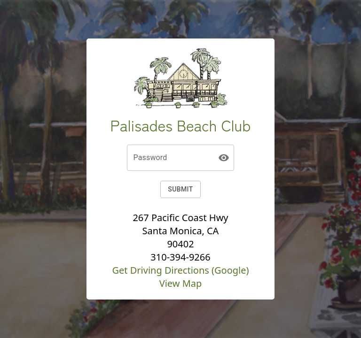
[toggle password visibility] (223, 157)
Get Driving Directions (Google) (180, 270)
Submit (180, 189)
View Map (180, 283)
